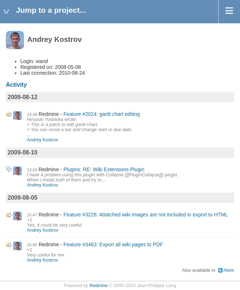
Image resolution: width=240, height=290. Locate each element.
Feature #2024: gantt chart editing (101, 114)
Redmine (98, 285)
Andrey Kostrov (42, 139)
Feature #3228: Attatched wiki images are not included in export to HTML (145, 215)
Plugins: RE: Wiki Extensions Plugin (103, 169)
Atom (229, 270)
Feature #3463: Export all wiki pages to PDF (113, 244)
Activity (16, 85)
